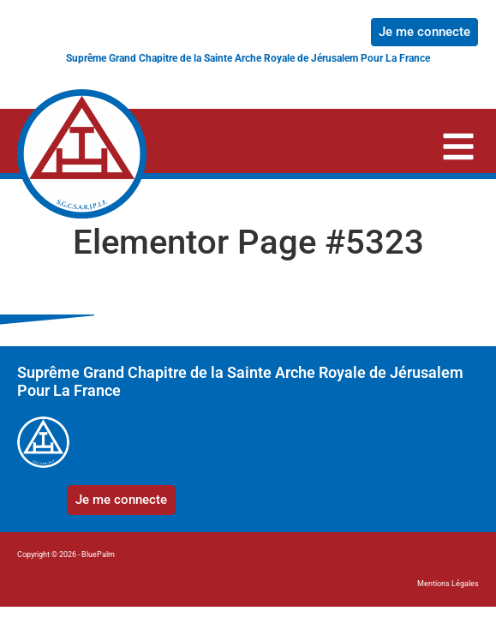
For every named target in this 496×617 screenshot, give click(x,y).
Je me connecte (424, 31)
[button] (458, 149)
